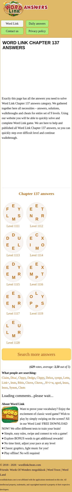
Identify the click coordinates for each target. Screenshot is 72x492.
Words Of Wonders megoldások (27, 469)
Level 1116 (36, 273)
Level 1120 (13, 331)
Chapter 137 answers (36, 194)
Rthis (21, 382)
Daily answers (37, 23)
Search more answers (36, 354)
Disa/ (13, 377)
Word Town (53, 469)
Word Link (12, 23)
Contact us (12, 31)
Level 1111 (13, 215)
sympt (58, 377)
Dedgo (31, 377)
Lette (66, 377)
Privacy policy (37, 31)
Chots (21, 387)
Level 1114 (36, 244)
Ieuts (13, 382)
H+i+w (49, 382)
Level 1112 (36, 215)
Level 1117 (13, 302)
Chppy (22, 377)
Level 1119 (36, 302)
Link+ (5, 382)
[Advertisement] (36, 73)
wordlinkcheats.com (29, 464)
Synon (13, 387)
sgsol (58, 382)
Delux (49, 377)
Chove (29, 382)
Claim (5, 377)
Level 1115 (13, 273)
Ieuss (65, 382)
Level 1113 (13, 244)
